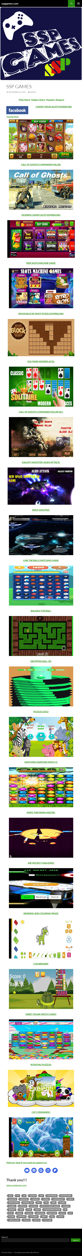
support (21, 1216)
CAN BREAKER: (41, 963)
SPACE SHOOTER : (41, 509)
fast (39, 1203)
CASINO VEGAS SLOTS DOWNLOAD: (54, 106)
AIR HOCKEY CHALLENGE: (41, 862)
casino (46, 1199)
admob (33, 1196)
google (33, 1206)
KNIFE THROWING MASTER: (41, 812)
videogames (14, 1220)
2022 (10, 1196)
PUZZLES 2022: (41, 711)
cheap (70, 1199)
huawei (66, 1206)
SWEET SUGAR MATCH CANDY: (41, 1014)
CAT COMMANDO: (41, 1112)
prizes (19, 1213)
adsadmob (52, 1196)
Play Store (24, 99)
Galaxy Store (38, 99)
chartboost (58, 1199)
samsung (40, 1213)
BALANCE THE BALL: (41, 610)
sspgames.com (9, 3)
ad (24, 1196)
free (53, 1203)
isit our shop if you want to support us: (27, 1162)
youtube (47, 1220)
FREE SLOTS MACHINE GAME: (41, 263)
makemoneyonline (52, 1210)
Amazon (60, 99)
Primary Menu (78, 3)
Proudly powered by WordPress (26, 1252)
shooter (52, 1213)
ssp (70, 1213)
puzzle (29, 1213)
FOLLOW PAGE (12, 117)
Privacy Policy (6, 1252)
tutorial (34, 1216)
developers (14, 1203)
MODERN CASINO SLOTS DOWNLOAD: (41, 214)
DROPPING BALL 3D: (41, 661)
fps (46, 1203)
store (11, 1216)
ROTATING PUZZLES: (41, 1064)
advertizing (66, 1196)
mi (65, 1210)
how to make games (50, 1206)
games (62, 1203)
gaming (12, 1206)
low (29, 1210)
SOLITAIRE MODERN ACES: (41, 361)
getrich (22, 1206)
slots (62, 1213)
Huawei (50, 99)
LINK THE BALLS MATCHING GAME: (41, 560)
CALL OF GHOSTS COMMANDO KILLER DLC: (41, 411)
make (37, 1210)
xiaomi (37, 1220)
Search (4, 1237)
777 (17, 1196)
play (11, 1213)
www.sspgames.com (16, 1185)
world (26, 1220)
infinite (12, 1210)
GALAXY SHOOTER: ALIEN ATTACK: (41, 462)
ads (41, 1196)
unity (44, 1216)
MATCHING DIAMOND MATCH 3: (41, 762)
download (28, 1203)
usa (52, 1216)
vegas (60, 1216)
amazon (12, 1199)
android (24, 1199)
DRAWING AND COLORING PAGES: (41, 913)
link (21, 1210)
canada (35, 1199)
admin (33, 92)
